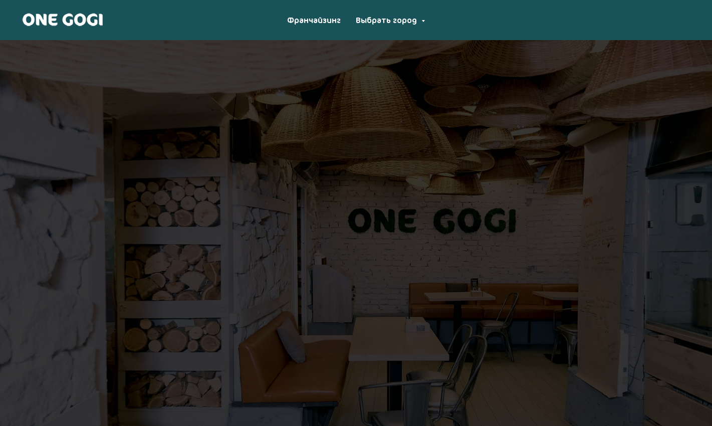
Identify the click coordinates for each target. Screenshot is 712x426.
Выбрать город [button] (387, 20)
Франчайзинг (314, 20)
